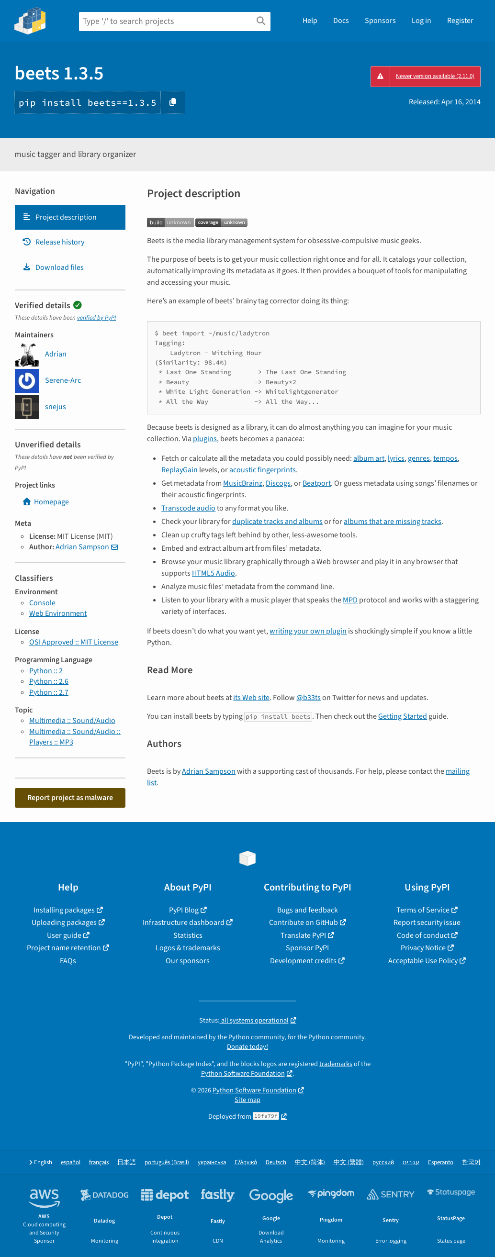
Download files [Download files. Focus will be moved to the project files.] (53, 267)
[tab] (70, 217)
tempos (445, 458)
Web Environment (58, 613)
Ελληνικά (246, 1162)
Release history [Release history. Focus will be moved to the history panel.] (53, 242)
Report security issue (427, 922)
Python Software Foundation (243, 1073)
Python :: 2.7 (48, 692)
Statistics (187, 935)
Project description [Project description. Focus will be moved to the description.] (59, 217)
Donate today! (247, 1047)
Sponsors (380, 20)
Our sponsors (188, 961)
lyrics (396, 458)
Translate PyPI (303, 935)
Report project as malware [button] (70, 797)
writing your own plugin (308, 631)
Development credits (303, 961)
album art (368, 458)
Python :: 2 (46, 671)
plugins (205, 439)
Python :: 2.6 (48, 681)
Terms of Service (423, 910)
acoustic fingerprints (262, 470)
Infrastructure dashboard (184, 922)
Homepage (45, 502)
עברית (411, 1162)
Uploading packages (64, 922)
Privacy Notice (423, 948)
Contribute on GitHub (303, 922)
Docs (341, 20)
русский (383, 1162)
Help (310, 20)
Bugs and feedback (307, 910)
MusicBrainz (242, 483)
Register (460, 20)
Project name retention (64, 948)
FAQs (68, 961)
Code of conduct (423, 935)
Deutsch (276, 1162)
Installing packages (64, 910)
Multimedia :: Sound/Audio (72, 720)
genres (419, 458)
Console (42, 603)
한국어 (471, 1162)
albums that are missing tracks (392, 521)
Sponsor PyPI (307, 948)
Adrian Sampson (82, 547)
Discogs (278, 483)
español (70, 1162)
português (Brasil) (167, 1162)
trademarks (335, 1064)
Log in (421, 20)
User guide (64, 935)
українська (212, 1162)
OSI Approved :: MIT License (73, 642)
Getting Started (402, 716)
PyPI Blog (184, 910)
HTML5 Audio (213, 573)
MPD (350, 600)
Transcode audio (188, 508)
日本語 (126, 1162)
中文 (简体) (310, 1162)
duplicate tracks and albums (277, 521)
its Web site (251, 697)
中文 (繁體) (349, 1162)
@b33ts (308, 697)
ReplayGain (179, 470)
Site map (247, 1100)
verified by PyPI (96, 317)
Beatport (317, 483)
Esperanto (440, 1162)
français (99, 1162)
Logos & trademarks (188, 948)
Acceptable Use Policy (423, 961)
